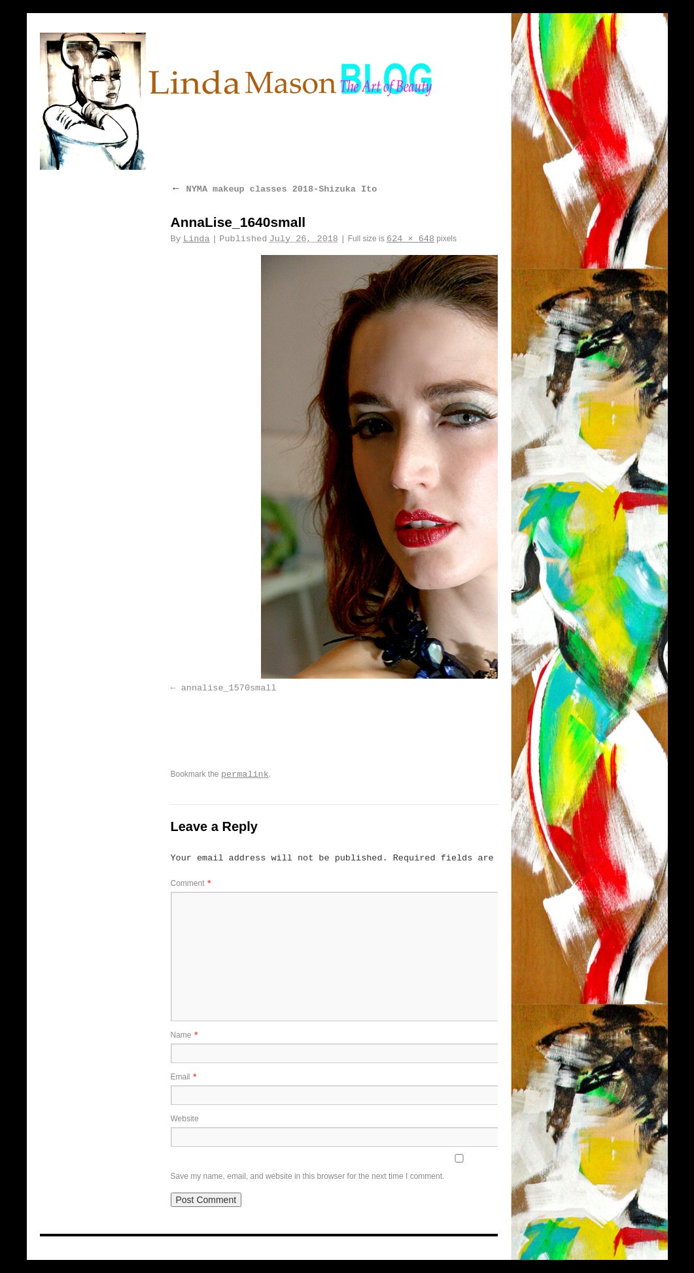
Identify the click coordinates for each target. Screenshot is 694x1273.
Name (185, 1035)
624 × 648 (410, 239)
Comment (191, 883)
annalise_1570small (229, 688)
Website (185, 1118)
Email (184, 1076)
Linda (196, 239)
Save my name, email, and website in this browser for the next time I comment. (308, 1176)
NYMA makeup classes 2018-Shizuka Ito (274, 189)
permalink (245, 774)
